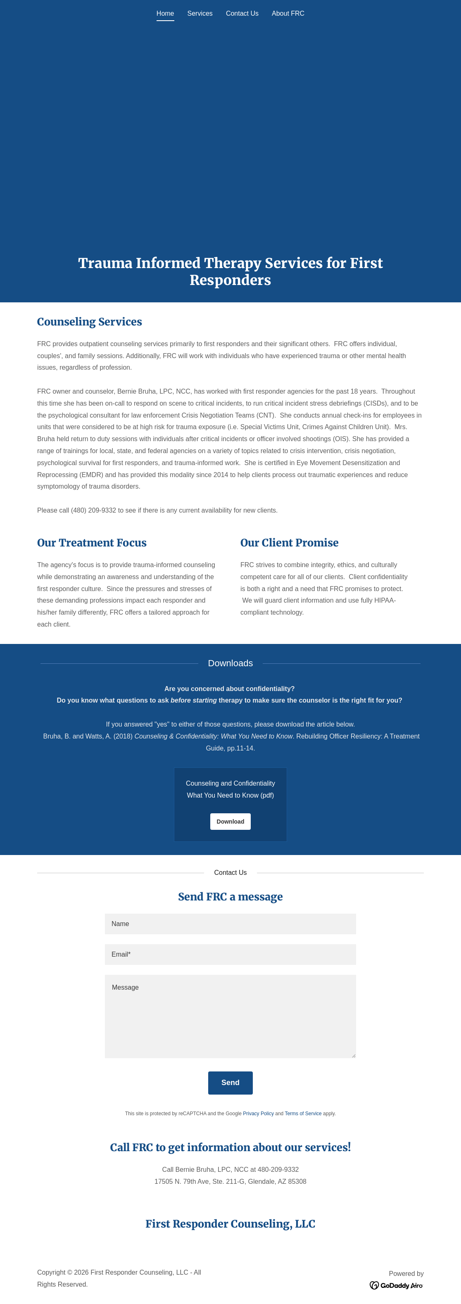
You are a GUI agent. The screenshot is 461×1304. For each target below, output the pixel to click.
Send (230, 1082)
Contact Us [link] (242, 13)
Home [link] (165, 13)
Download (231, 821)
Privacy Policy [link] (258, 1113)
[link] (397, 1285)
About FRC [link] (288, 13)
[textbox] (230, 924)
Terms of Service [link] (303, 1113)
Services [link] (200, 13)
